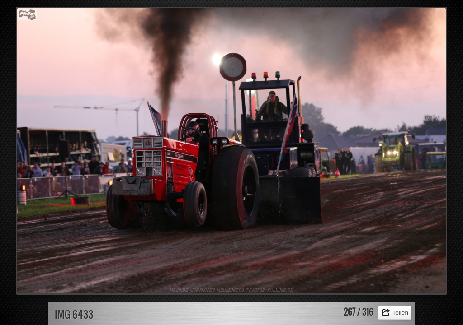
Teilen (400, 312)
